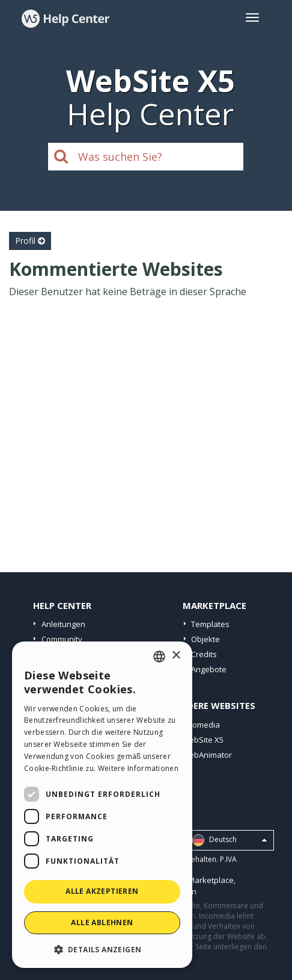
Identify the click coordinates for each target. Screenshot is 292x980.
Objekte (205, 639)
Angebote (209, 669)
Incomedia (201, 724)
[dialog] (102, 804)
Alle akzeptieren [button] (101, 891)
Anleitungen (63, 624)
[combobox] (159, 657)
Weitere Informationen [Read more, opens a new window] (138, 768)
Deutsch (229, 840)
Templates (210, 624)
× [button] (175, 655)
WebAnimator (207, 754)
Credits (204, 654)
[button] (102, 949)
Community (61, 639)
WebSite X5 (203, 739)
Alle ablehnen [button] (102, 922)
